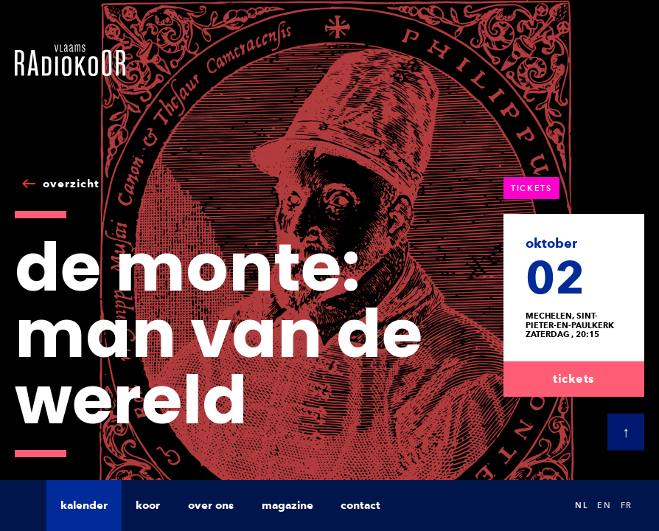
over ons (211, 505)
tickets (574, 379)
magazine (287, 505)
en (604, 505)
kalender (84, 505)
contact (360, 505)
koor (148, 505)
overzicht (71, 183)
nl (581, 505)
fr (626, 505)
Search (548, 505)
